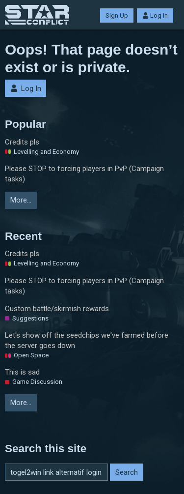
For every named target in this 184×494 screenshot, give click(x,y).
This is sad (22, 372)
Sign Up (116, 15)
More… (20, 200)
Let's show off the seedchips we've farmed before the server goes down (86, 340)
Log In (155, 15)
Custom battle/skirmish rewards (57, 308)
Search (126, 472)
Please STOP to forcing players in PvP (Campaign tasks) (84, 173)
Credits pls (22, 142)
